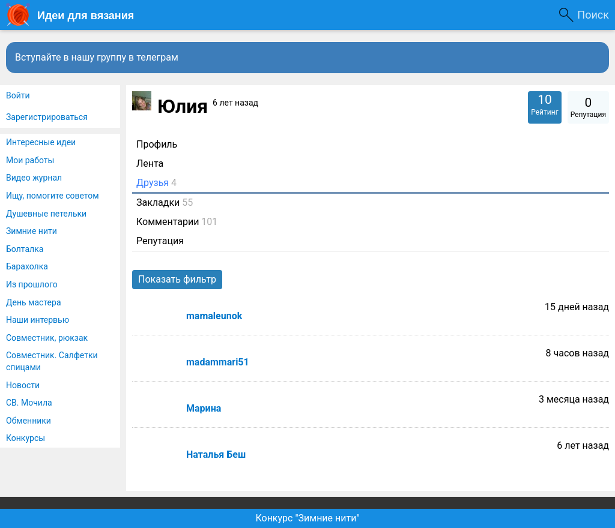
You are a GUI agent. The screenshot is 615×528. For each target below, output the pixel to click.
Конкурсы (25, 438)
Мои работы (30, 160)
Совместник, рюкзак (47, 338)
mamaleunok (214, 316)
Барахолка (27, 266)
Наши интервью (37, 320)
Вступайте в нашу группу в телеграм (96, 57)
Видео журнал (34, 177)
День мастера (33, 302)
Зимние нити (31, 231)
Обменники (28, 420)
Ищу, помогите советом (52, 195)
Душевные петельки (46, 213)
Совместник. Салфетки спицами (52, 361)
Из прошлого (32, 284)
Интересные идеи (41, 142)
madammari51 (217, 362)
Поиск (593, 14)
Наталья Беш (216, 454)
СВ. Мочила (29, 402)
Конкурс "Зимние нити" (307, 518)
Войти (18, 95)
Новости (23, 385)
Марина (203, 408)
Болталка (24, 249)
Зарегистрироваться (47, 117)
